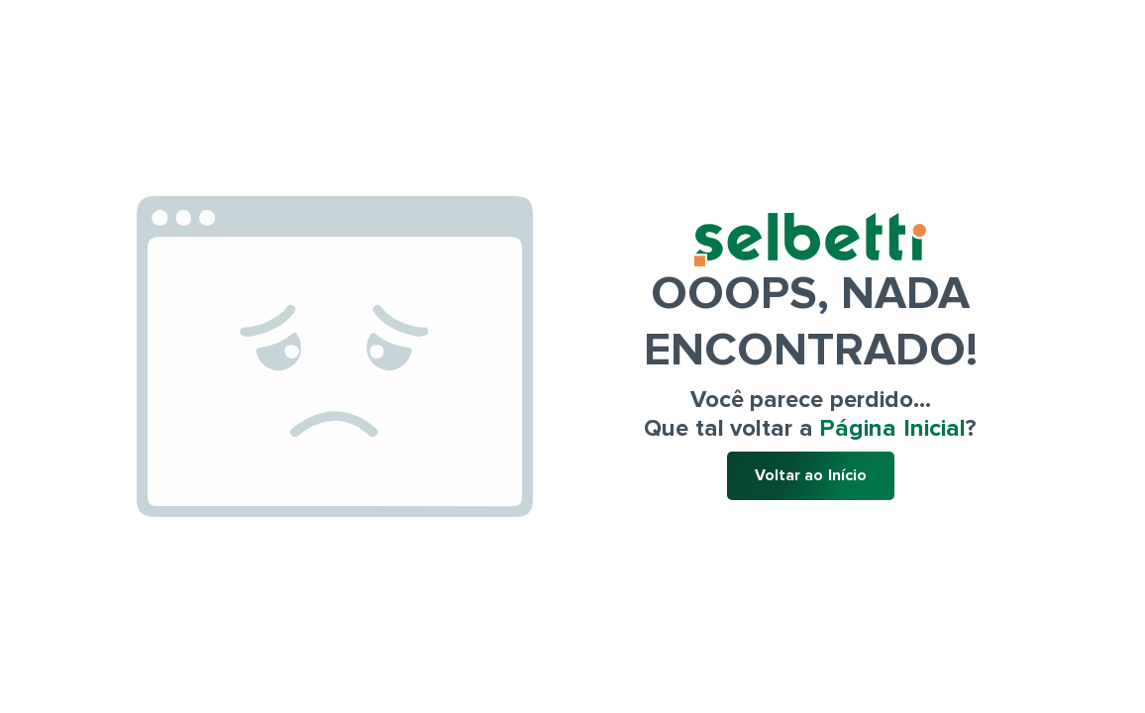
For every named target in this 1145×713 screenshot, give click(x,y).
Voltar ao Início (811, 475)
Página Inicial (892, 428)
